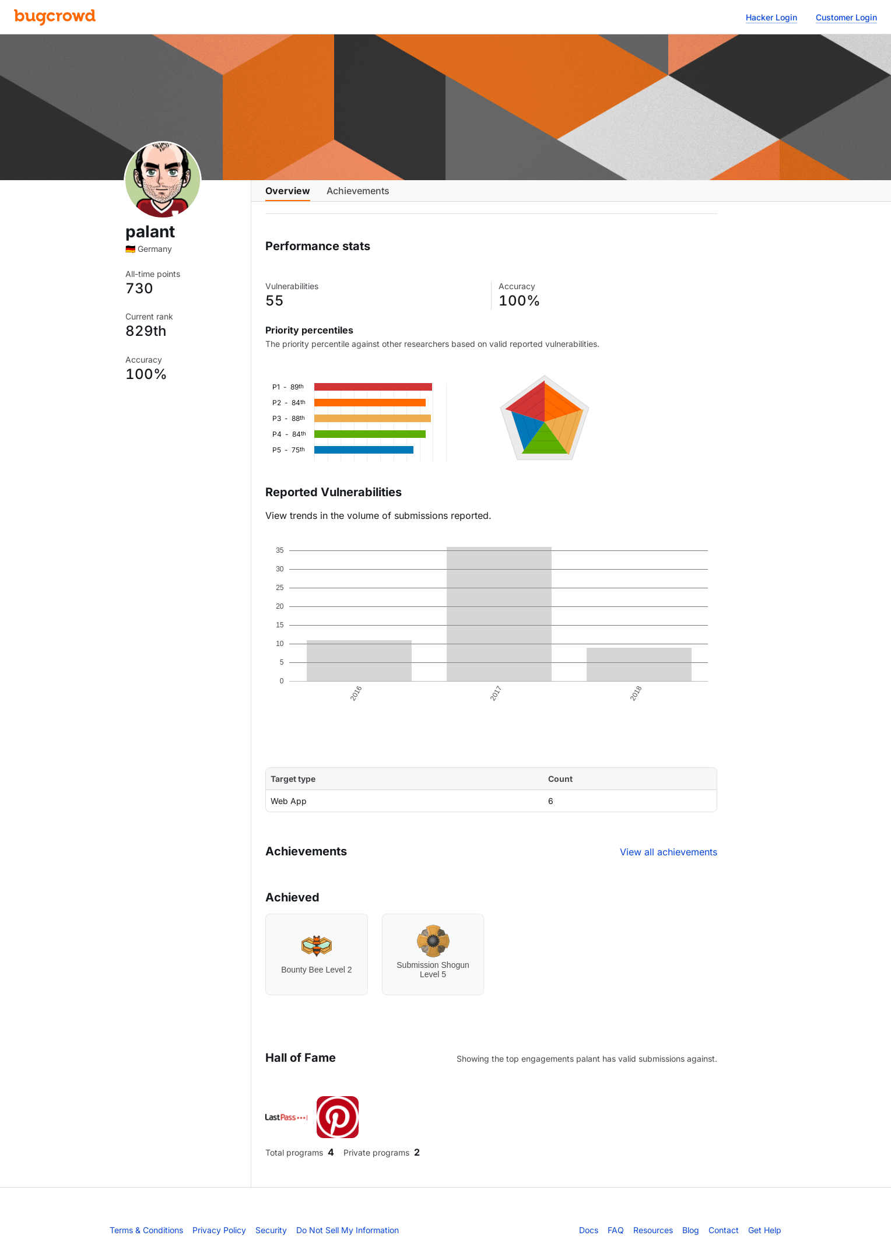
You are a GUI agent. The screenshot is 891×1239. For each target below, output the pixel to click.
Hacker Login (771, 17)
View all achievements (668, 861)
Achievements (358, 196)
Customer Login (846, 17)
